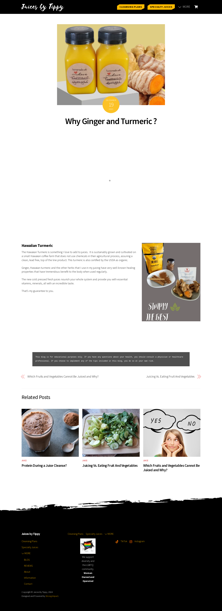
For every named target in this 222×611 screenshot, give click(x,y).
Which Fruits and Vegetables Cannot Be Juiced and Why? (63, 376)
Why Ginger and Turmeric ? (111, 121)
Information (30, 577)
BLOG (27, 559)
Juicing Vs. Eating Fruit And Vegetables (170, 376)
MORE (184, 6)
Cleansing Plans (130, 6)
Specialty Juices (161, 6)
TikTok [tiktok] (120, 541)
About (27, 571)
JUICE (24, 460)
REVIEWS (28, 565)
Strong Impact (52, 596)
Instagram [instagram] (136, 541)
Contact (28, 583)
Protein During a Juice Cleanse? (44, 465)
